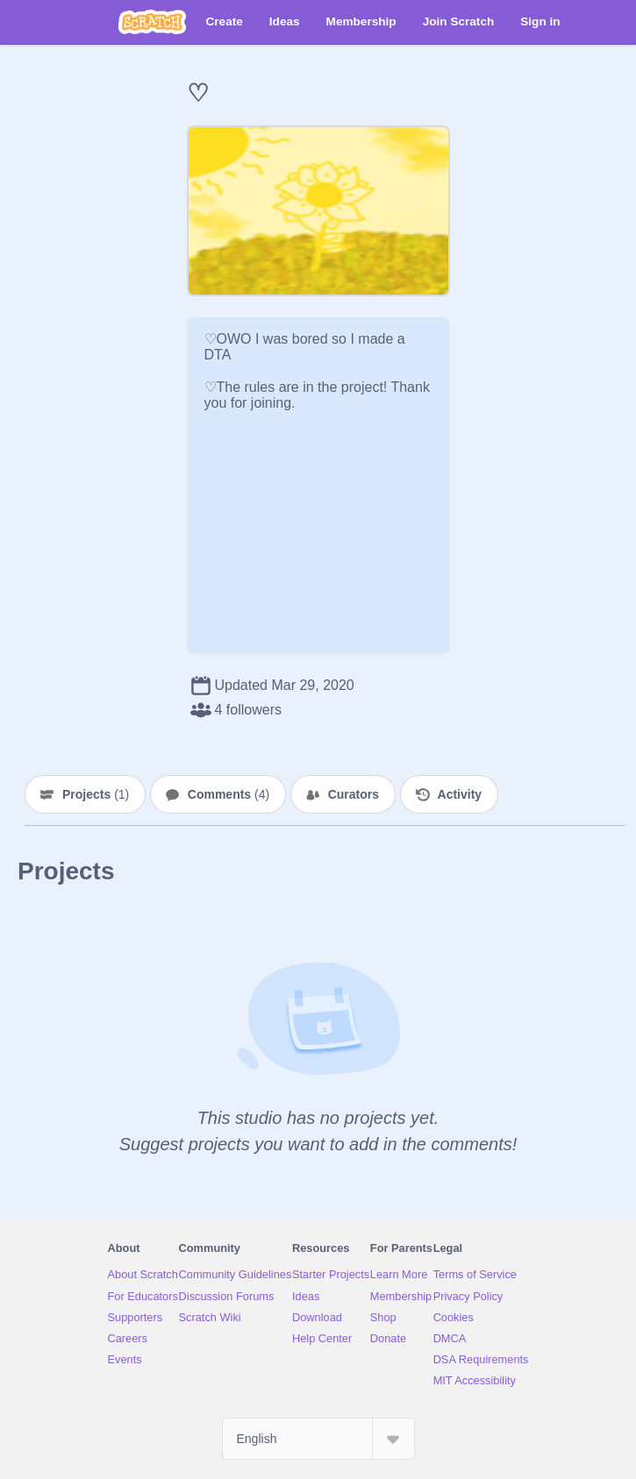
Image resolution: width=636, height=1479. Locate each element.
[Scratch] (152, 22)
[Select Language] (318, 1439)
